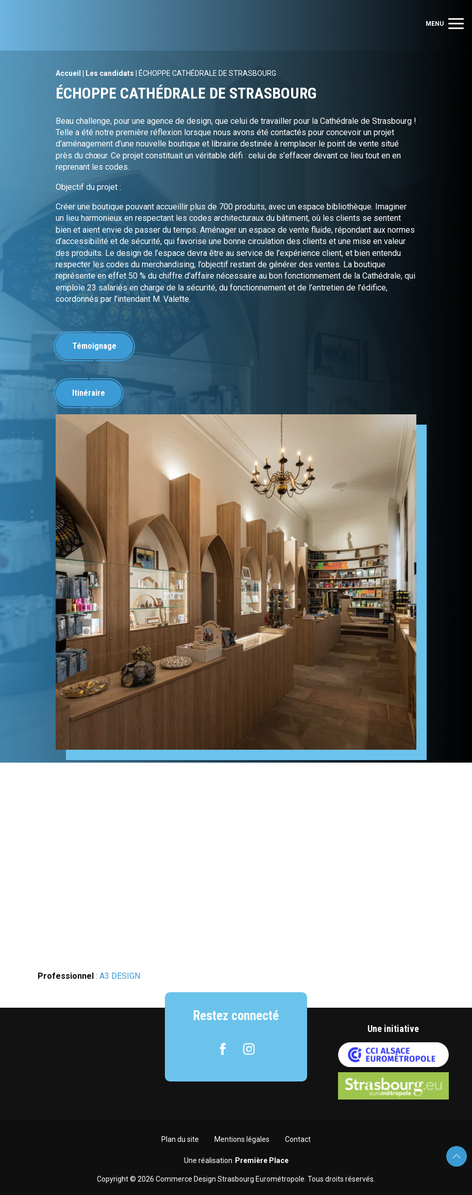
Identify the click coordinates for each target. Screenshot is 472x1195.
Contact (298, 1139)
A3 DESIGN (119, 976)
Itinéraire (88, 393)
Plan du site (180, 1139)
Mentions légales (241, 1139)
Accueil (68, 73)
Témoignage (94, 346)
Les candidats (110, 73)
